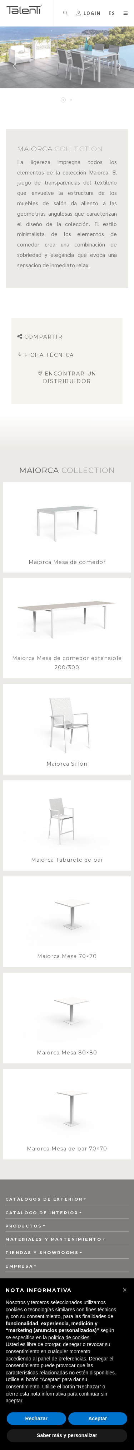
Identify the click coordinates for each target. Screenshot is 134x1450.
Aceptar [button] (97, 1418)
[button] (124, 1290)
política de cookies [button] (68, 1337)
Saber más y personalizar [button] (67, 1435)
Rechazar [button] (36, 1418)
